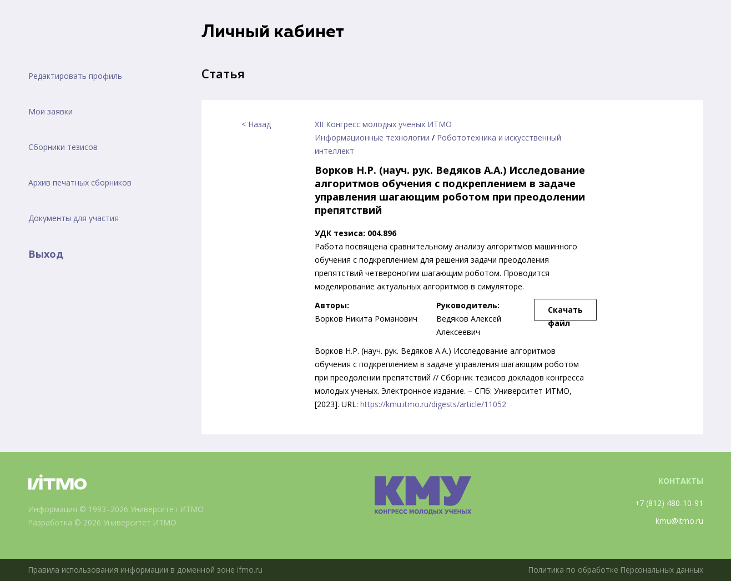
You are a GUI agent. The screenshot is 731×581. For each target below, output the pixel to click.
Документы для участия (73, 218)
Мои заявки (50, 111)
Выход (45, 254)
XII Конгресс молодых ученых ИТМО (383, 124)
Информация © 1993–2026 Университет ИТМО (117, 509)
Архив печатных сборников (80, 182)
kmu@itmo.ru (679, 520)
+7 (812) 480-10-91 (668, 503)
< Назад (256, 124)
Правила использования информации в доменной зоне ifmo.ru (146, 569)
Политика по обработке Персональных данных (614, 569)
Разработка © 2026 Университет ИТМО (104, 522)
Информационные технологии (372, 137)
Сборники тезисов (63, 147)
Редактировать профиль (75, 76)
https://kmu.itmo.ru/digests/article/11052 (433, 404)
